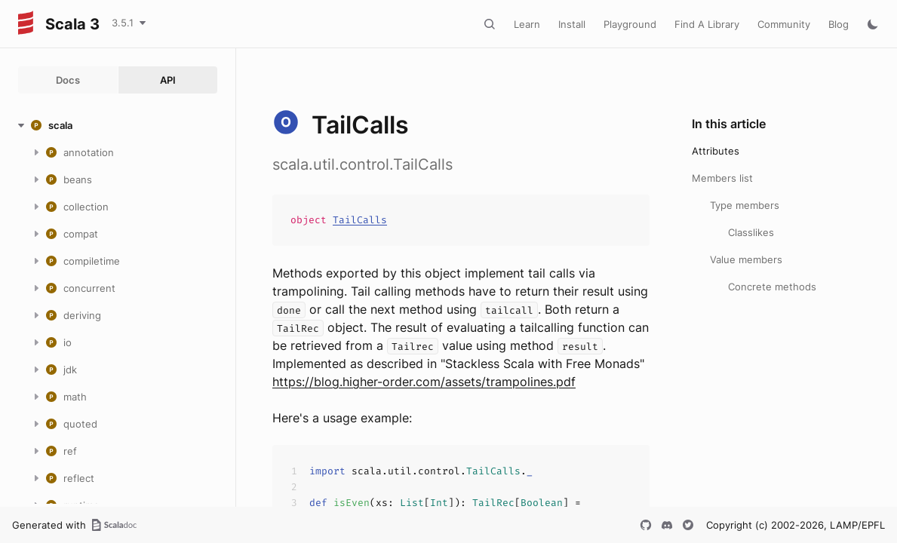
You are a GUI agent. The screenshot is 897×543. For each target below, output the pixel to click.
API (168, 80)
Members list (722, 178)
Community (783, 24)
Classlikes (751, 232)
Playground (630, 24)
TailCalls (360, 219)
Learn (527, 24)
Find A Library (706, 24)
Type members (744, 205)
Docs (68, 80)
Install (571, 24)
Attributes (715, 151)
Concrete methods (772, 287)
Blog (838, 24)
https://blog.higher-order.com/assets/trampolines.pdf (424, 381)
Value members (746, 259)
